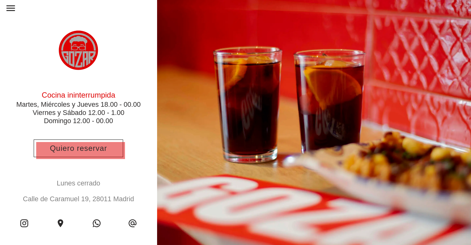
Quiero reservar (78, 148)
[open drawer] (11, 9)
